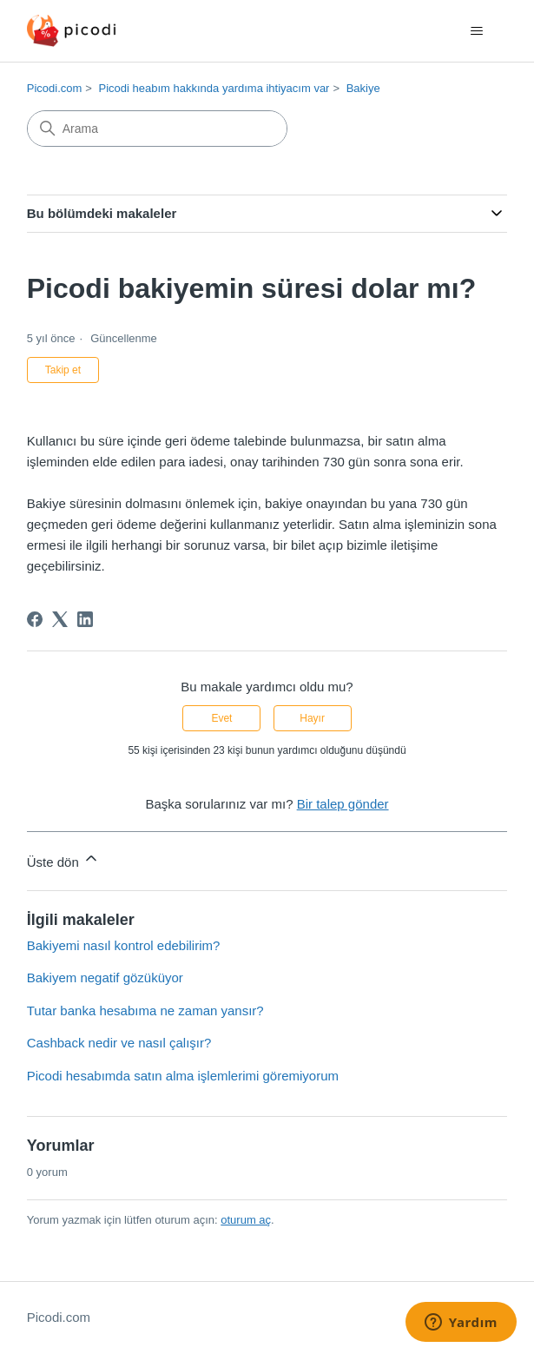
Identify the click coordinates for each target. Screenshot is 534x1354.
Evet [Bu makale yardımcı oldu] (221, 718)
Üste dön (63, 859)
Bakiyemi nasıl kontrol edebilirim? (124, 945)
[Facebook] (35, 619)
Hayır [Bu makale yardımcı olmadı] (312, 718)
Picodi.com (54, 88)
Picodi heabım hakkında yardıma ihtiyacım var (214, 88)
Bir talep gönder (343, 803)
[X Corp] (60, 619)
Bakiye (363, 88)
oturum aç (246, 1219)
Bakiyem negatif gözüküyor (105, 977)
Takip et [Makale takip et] (63, 370)
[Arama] (157, 128)
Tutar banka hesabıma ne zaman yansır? (145, 1010)
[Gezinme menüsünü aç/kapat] (476, 31)
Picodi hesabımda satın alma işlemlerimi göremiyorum (183, 1075)
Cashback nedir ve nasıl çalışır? (119, 1042)
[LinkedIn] (85, 619)
